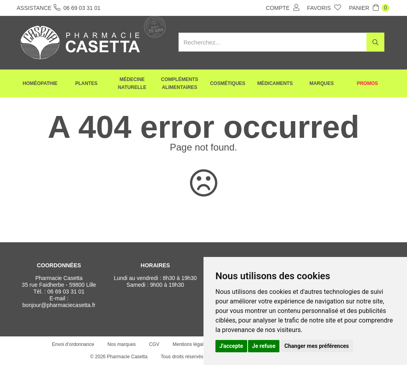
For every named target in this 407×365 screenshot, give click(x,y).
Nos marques (121, 344)
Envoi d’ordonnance (73, 344)
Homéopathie (40, 83)
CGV (154, 344)
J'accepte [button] (231, 346)
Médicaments (275, 83)
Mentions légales (190, 344)
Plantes (86, 83)
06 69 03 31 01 (65, 291)
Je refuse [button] (263, 346)
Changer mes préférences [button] (317, 346)
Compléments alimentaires (179, 83)
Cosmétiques (227, 83)
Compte (282, 7)
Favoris (324, 7)
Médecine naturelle (132, 83)
